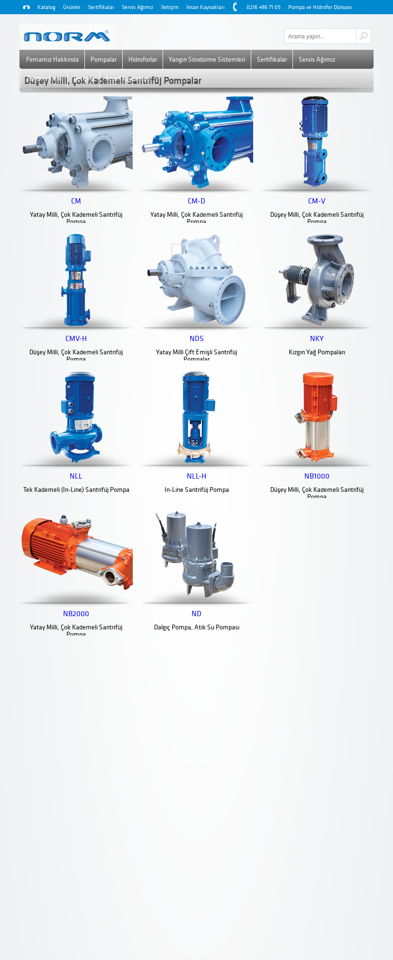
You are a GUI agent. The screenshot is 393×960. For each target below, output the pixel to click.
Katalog (46, 7)
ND (196, 613)
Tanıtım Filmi (44, 78)
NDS (197, 338)
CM (76, 201)
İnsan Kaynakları (205, 7)
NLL (76, 476)
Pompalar (104, 59)
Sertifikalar (101, 7)
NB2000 (76, 613)
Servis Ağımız (138, 7)
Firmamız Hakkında (52, 59)
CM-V (316, 201)
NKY (317, 338)
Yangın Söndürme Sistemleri (207, 59)
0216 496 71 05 (264, 7)
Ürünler (72, 7)
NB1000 (316, 476)
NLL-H (196, 476)
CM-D (196, 201)
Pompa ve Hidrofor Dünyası (320, 7)
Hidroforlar (142, 59)
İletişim (170, 7)
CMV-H (76, 338)
